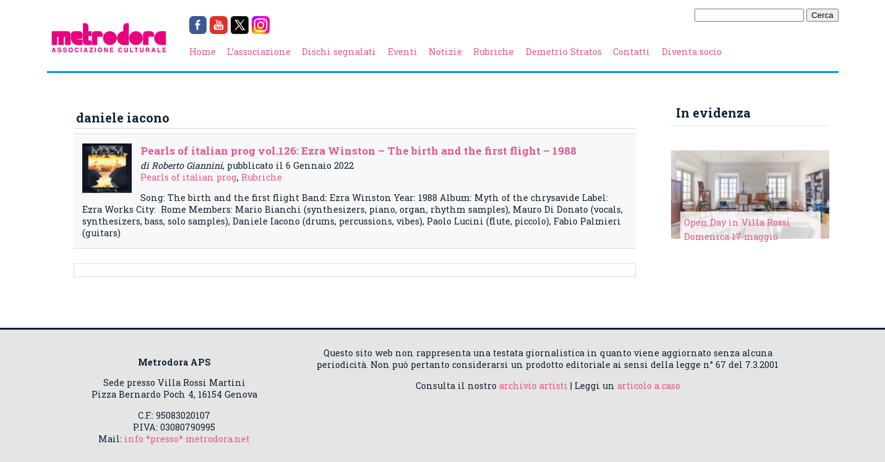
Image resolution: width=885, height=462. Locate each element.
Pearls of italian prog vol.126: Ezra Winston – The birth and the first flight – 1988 (358, 150)
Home (202, 52)
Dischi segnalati (339, 52)
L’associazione (259, 52)
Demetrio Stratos (564, 52)
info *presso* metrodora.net (187, 439)
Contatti (631, 52)
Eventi (402, 52)
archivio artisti (533, 385)
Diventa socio (692, 52)
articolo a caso (648, 385)
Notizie (445, 52)
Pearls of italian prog (188, 177)
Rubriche (493, 52)
